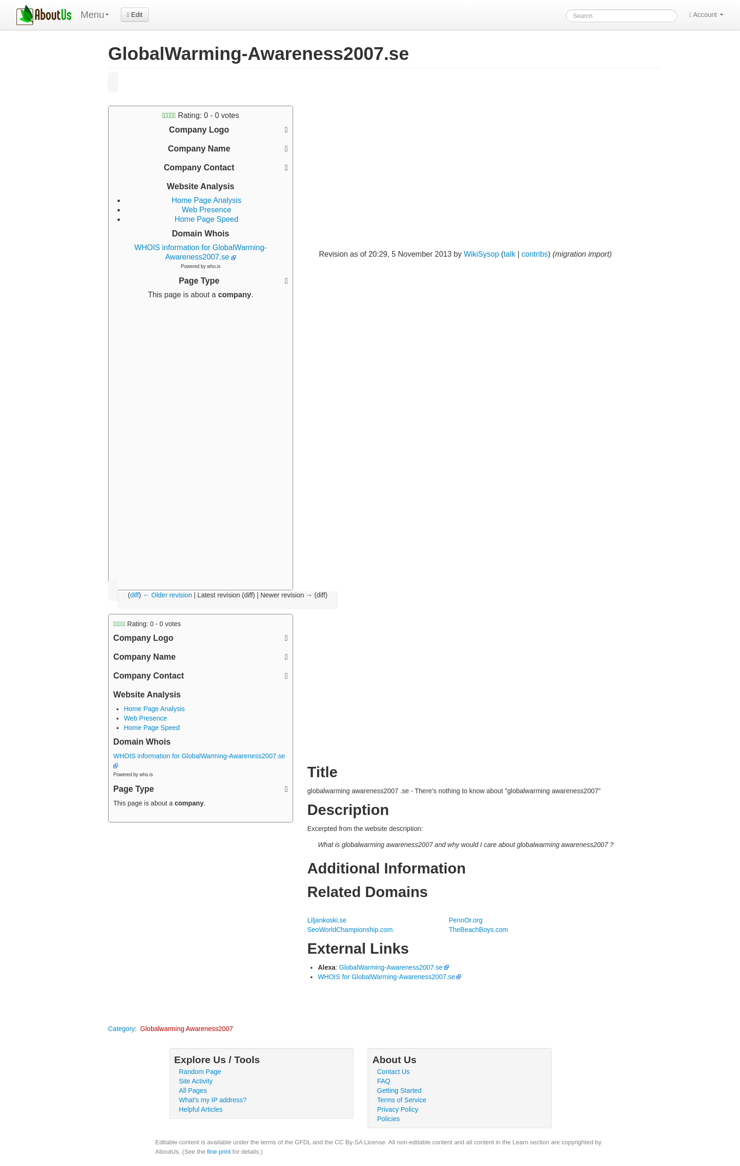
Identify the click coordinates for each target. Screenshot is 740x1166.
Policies (388, 1119)
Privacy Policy (397, 1109)
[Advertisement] (200, 441)
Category (121, 1028)
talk (509, 254)
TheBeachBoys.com (478, 929)
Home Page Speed (206, 219)
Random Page (200, 1071)
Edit (135, 14)
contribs (534, 254)
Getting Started (399, 1090)
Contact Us (393, 1071)
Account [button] (706, 14)
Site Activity (196, 1081)
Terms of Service (401, 1100)
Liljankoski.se (326, 920)
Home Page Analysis (207, 200)
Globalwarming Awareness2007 (186, 1028)
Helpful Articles (201, 1109)
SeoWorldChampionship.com (350, 929)
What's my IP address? (212, 1100)
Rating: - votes (200, 115)
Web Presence (206, 210)
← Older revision (167, 595)
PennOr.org (466, 920)
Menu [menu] (95, 14)
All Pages (193, 1090)
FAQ (383, 1081)
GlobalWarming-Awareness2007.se (391, 967)
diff (134, 595)
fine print (219, 1151)
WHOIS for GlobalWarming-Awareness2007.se (386, 977)
